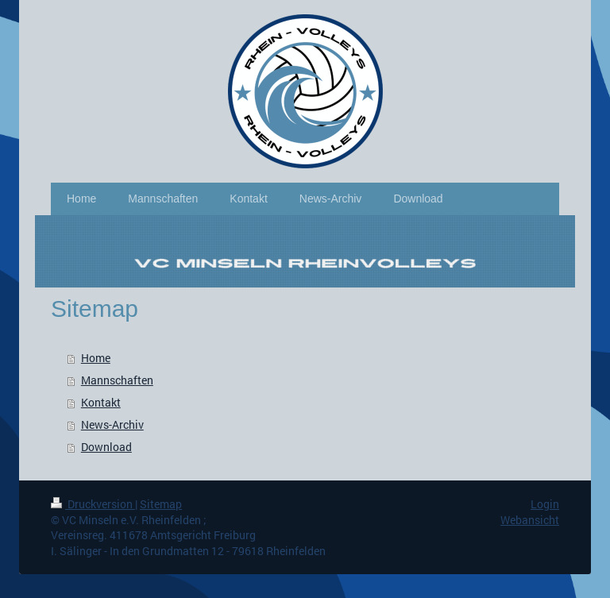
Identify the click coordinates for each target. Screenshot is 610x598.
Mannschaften (117, 380)
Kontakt (101, 402)
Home (95, 357)
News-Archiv (112, 424)
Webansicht (529, 519)
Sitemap (161, 503)
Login (545, 503)
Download (106, 446)
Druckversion (93, 503)
